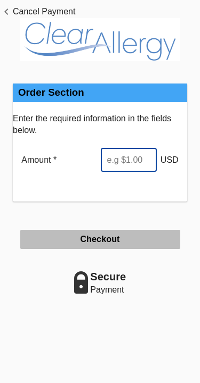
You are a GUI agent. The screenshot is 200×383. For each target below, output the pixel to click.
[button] (37, 11)
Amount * (39, 159)
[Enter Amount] (129, 160)
